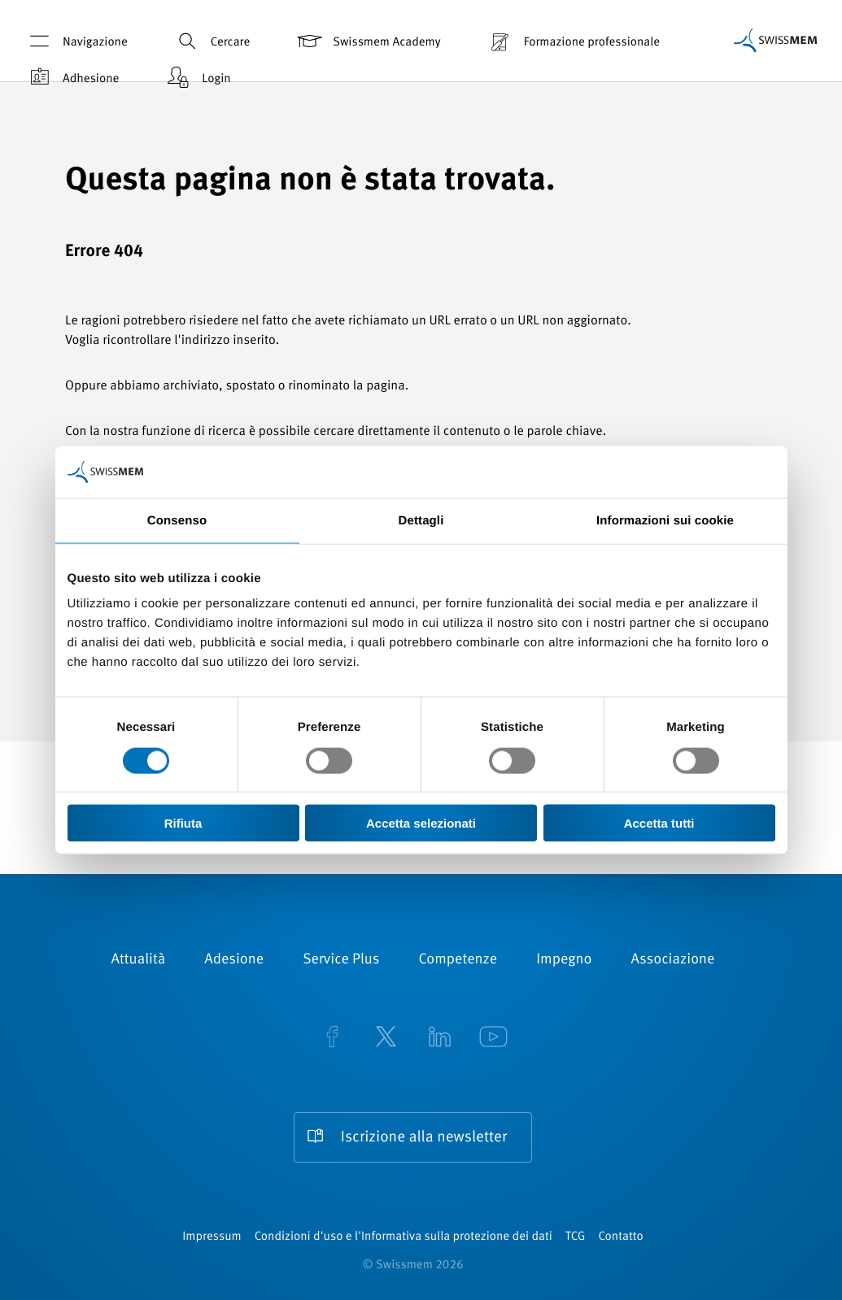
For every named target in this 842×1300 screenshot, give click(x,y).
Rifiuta (183, 823)
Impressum (211, 1237)
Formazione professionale (573, 41)
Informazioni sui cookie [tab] (665, 520)
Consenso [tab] (177, 520)
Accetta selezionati (421, 823)
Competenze (458, 960)
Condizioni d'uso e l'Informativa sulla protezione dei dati (403, 1237)
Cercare (211, 41)
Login (197, 78)
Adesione (234, 960)
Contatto (620, 1237)
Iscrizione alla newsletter (424, 1138)
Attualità (138, 960)
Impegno (563, 960)
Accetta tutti (659, 823)
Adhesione (71, 78)
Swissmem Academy (367, 41)
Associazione (672, 960)
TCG (575, 1237)
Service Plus (341, 960)
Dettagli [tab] (421, 520)
